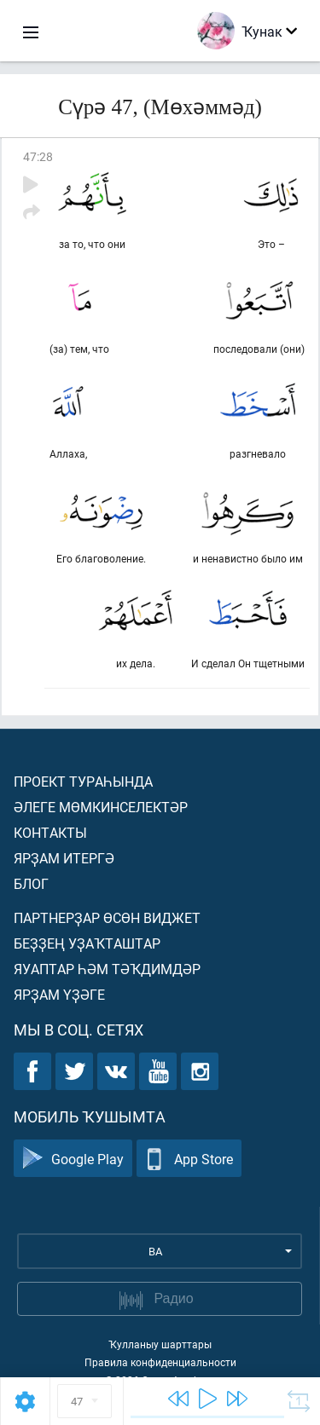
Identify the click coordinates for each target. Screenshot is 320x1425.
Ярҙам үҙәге (59, 994)
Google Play (73, 1158)
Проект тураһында (83, 781)
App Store (189, 1158)
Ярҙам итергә (64, 858)
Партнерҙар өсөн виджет (107, 917)
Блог (31, 883)
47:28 (38, 156)
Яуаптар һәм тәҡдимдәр (107, 969)
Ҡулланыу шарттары (160, 1344)
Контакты (50, 832)
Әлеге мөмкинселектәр (101, 807)
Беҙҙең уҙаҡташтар (87, 943)
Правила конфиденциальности (160, 1362)
